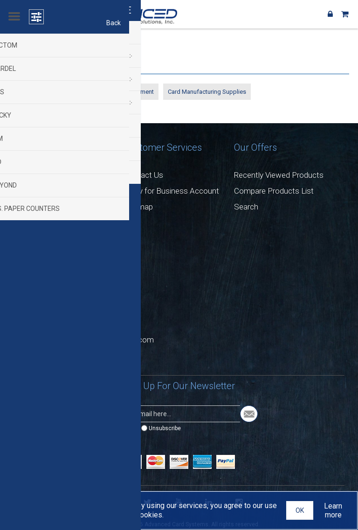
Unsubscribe (165, 428)
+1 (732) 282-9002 (62, 295)
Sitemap (138, 206)
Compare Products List (274, 190)
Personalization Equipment (49, 91)
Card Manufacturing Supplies (207, 91)
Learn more (333, 510)
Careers (27, 175)
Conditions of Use (44, 222)
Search (246, 206)
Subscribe (120, 428)
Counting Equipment (126, 91)
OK (300, 510)
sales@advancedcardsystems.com (93, 339)
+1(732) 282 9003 (61, 317)
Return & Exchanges (48, 190)
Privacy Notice (38, 206)
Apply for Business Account (171, 190)
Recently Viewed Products (279, 175)
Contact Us (143, 175)
